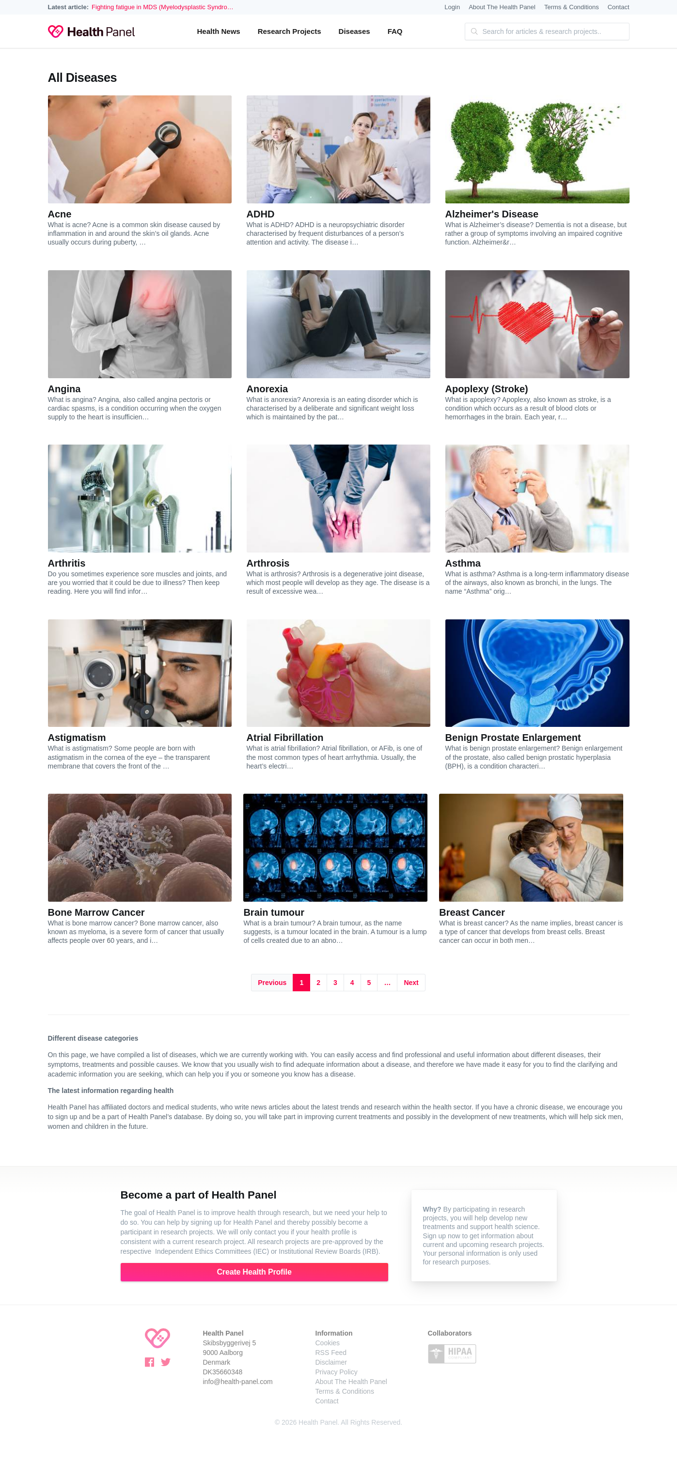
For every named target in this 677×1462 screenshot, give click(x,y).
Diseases (354, 31)
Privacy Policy (336, 1372)
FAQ (395, 31)
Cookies (327, 1343)
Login (452, 7)
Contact (619, 7)
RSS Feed (331, 1352)
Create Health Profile (254, 1272)
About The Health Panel (502, 7)
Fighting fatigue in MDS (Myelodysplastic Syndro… (163, 7)
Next (411, 982)
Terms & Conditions (571, 7)
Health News (218, 31)
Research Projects (289, 31)
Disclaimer (331, 1362)
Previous (272, 982)
